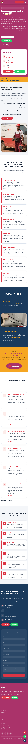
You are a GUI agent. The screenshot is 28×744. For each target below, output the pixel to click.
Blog (2, 719)
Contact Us (3, 717)
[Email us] (24, 740)
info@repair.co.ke (10, 67)
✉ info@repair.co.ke (5, 728)
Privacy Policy (14, 741)
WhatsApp (19, 71)
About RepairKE (4, 708)
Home (2, 705)
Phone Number (6, 642)
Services (3, 712)
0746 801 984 (9, 57)
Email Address (6, 648)
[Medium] (10, 733)
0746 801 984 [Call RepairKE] (19, 2)
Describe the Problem (7, 665)
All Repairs (5, 44)
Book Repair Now (14, 675)
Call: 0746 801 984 (8, 37)
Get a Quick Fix (7, 118)
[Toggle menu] (26, 2)
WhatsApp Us (7, 40)
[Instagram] (8, 733)
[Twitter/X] (5, 733)
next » (11, 500)
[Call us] (24, 732)
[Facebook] (2, 733)
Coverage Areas (4, 714)
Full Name (5, 636)
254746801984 (10, 62)
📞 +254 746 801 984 (5, 727)
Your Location (6, 654)
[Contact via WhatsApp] (24, 736)
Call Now (8, 71)
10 (9, 500)
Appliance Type (6, 660)
